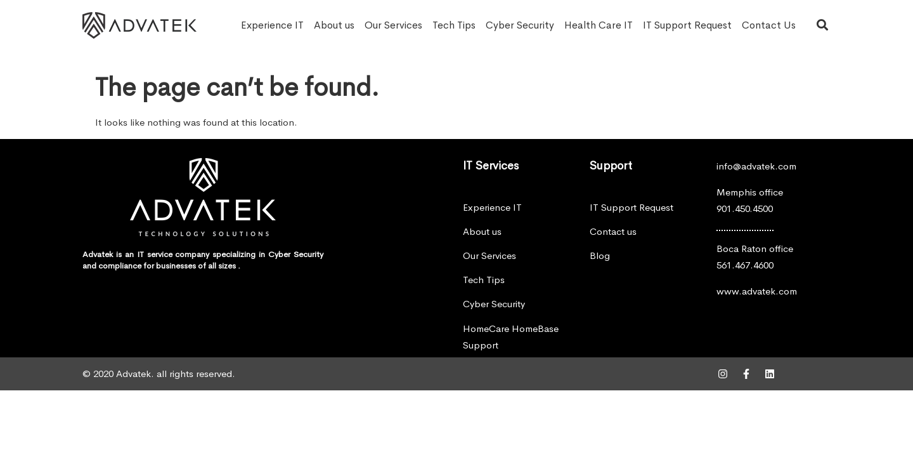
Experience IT (272, 25)
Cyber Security (520, 25)
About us (334, 25)
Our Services (393, 25)
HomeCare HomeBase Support (511, 336)
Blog (600, 255)
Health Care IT (598, 25)
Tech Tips (454, 25)
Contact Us (769, 25)
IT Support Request (687, 25)
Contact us (613, 231)
